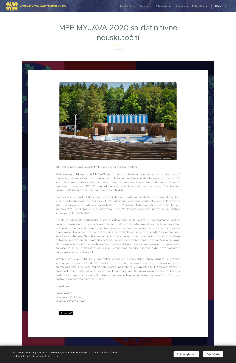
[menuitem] (126, 6)
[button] (220, 6)
